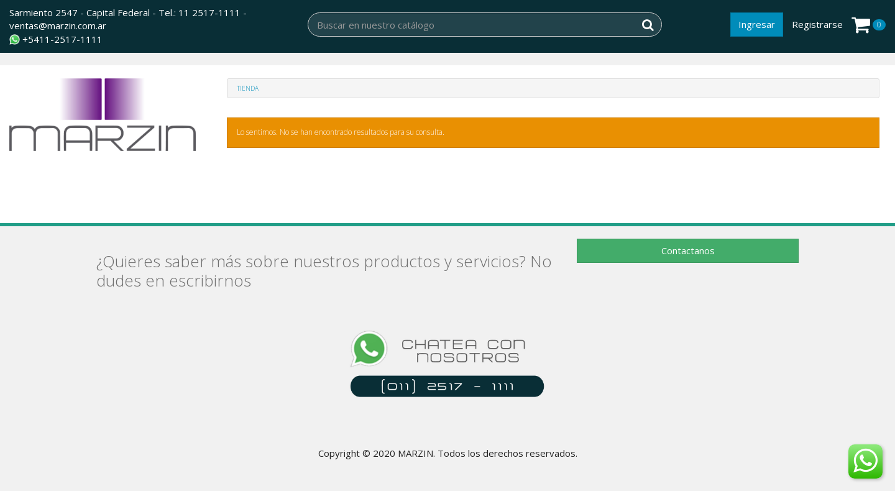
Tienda (248, 88)
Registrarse (817, 24)
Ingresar (756, 24)
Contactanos (688, 250)
